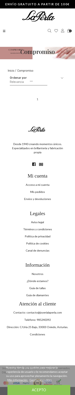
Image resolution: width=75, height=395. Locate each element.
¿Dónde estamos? (37, 281)
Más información (17, 380)
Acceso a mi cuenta (37, 184)
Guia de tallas (37, 288)
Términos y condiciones (37, 229)
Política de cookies (37, 243)
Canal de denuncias (37, 250)
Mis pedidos (37, 191)
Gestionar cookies (40, 380)
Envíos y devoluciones (37, 199)
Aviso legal (37, 222)
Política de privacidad (37, 236)
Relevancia (17, 82)
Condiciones (37, 334)
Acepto (39, 390)
